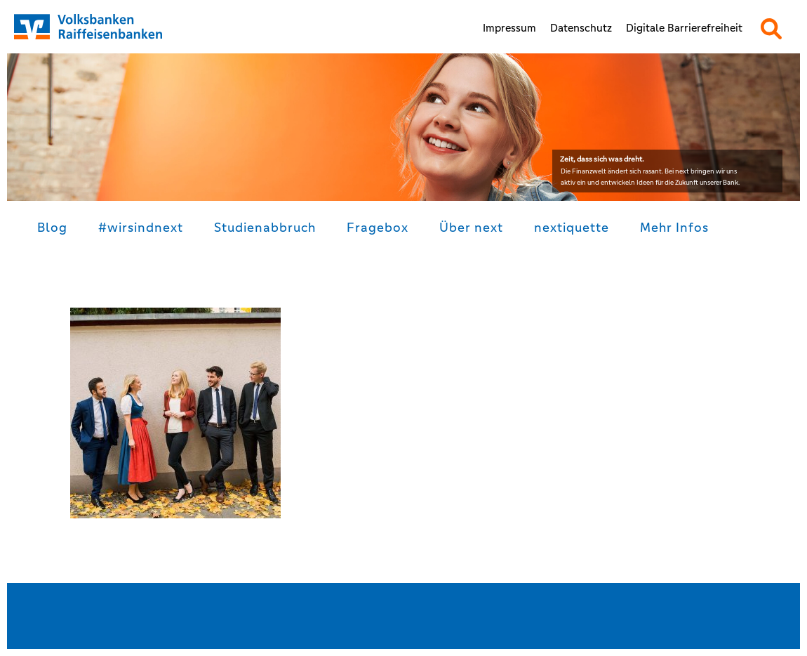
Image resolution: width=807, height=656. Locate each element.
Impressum (509, 27)
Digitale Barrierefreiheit (684, 27)
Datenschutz (581, 27)
